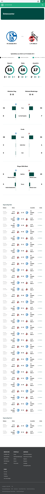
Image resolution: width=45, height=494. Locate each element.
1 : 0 (22, 225)
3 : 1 (22, 359)
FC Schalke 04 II (32, 213)
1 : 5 (22, 212)
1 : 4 (22, 327)
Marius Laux (33, 177)
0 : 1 (22, 238)
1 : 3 (22, 257)
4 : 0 (22, 231)
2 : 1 (22, 244)
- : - (22, 289)
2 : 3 (22, 219)
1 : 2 (22, 270)
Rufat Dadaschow (10, 187)
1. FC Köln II (13, 212)
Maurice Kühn (11, 177)
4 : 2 (22, 365)
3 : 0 (22, 282)
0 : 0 (22, 353)
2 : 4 (22, 372)
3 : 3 (22, 410)
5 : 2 (22, 276)
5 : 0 (22, 251)
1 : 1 (22, 321)
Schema (40, 212)
